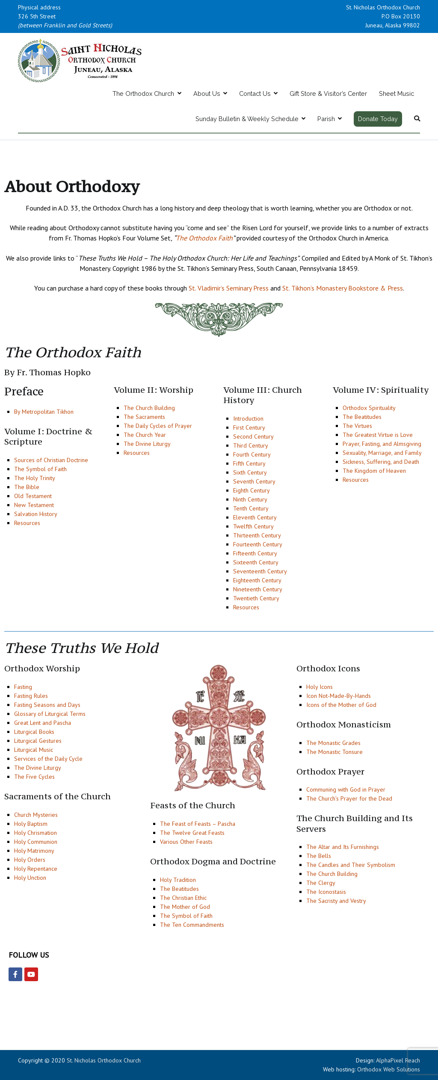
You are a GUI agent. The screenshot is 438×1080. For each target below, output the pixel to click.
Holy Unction (30, 877)
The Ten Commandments (192, 925)
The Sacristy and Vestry (336, 901)
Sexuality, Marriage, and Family (382, 453)
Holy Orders (29, 859)
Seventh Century (254, 481)
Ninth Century (250, 499)
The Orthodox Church (143, 93)
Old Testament (33, 496)
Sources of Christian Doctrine (51, 460)
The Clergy (320, 883)
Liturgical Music (33, 750)
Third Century (250, 445)
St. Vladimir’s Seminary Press (229, 288)
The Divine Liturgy (147, 444)
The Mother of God (185, 907)
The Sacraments (144, 417)
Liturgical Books (34, 732)
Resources (27, 523)
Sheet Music (396, 93)
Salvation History (35, 514)
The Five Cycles (34, 776)
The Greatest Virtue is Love (378, 435)
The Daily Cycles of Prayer (158, 426)
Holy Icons (319, 687)
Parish (326, 118)
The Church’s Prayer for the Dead (349, 798)
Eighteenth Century (257, 580)
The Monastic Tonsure (334, 752)
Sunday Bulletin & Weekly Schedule (247, 118)
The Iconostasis (326, 892)
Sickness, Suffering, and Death (381, 462)
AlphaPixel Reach (398, 1060)
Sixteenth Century (255, 562)
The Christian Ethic (183, 898)
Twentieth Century (256, 598)
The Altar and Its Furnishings (342, 847)
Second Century (253, 436)
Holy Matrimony (34, 851)
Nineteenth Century (257, 589)
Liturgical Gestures (38, 741)
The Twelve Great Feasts (192, 833)
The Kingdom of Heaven (374, 471)
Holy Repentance (35, 868)
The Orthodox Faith (204, 238)
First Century (249, 427)
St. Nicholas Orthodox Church (104, 1060)
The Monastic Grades (333, 743)
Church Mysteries (36, 815)
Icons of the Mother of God (341, 705)
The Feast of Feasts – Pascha (197, 824)
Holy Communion (35, 842)
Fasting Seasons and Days (47, 705)
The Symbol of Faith (40, 469)
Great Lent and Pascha (42, 723)
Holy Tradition (178, 880)
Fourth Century (252, 454)
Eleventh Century (255, 517)
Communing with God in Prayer (345, 789)
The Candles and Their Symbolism (350, 865)
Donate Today (378, 118)
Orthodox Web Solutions (388, 1069)
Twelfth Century (253, 526)
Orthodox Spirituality (369, 408)
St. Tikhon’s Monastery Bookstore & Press (342, 288)
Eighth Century (251, 490)
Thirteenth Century (257, 535)
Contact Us (255, 93)
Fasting (23, 687)
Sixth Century (250, 472)
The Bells (318, 856)
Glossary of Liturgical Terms (50, 714)
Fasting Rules (31, 696)
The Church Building (149, 408)
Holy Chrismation (35, 833)
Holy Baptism (30, 824)
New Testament (34, 505)
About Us (206, 93)
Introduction (248, 418)
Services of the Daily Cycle (48, 759)
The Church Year (145, 435)
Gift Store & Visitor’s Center (328, 93)
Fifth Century (249, 463)
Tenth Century (251, 508)
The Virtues (357, 426)
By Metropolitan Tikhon (44, 411)
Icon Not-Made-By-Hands (338, 696)
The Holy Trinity (34, 478)
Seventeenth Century (260, 571)
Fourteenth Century (257, 544)
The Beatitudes (362, 417)
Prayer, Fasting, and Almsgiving (382, 444)
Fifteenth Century (255, 553)
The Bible (26, 487)
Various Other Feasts (186, 842)
